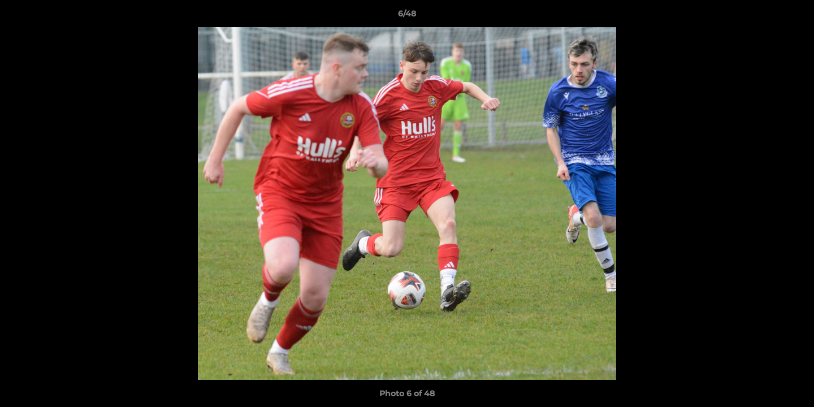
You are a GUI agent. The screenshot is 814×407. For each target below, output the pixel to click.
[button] (793, 16)
